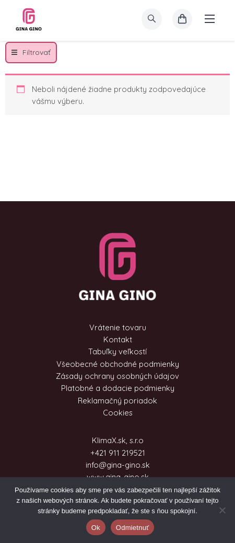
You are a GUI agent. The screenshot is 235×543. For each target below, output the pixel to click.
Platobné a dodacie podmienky (117, 388)
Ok (95, 528)
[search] (152, 19)
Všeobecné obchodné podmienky (117, 364)
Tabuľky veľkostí (117, 351)
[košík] (182, 19)
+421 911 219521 (117, 453)
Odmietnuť (132, 528)
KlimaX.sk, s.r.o (118, 440)
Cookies (118, 413)
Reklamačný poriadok (117, 401)
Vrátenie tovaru (117, 327)
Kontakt (117, 339)
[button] (31, 52)
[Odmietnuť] (222, 510)
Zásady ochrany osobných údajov (117, 376)
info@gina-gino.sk (118, 465)
